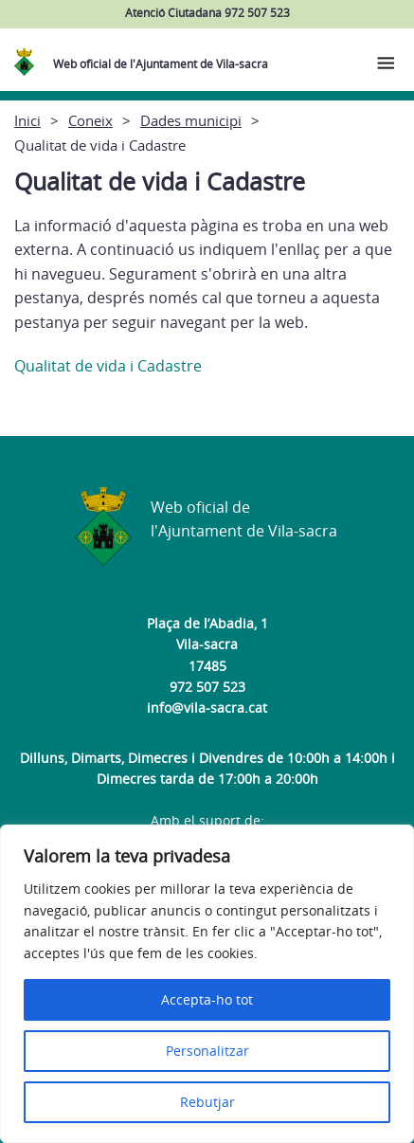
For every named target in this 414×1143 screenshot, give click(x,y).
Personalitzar (207, 1051)
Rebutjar (207, 1102)
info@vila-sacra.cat (207, 707)
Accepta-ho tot (207, 999)
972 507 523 (207, 687)
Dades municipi (191, 120)
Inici (27, 120)
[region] (207, 984)
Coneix (90, 120)
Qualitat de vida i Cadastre (108, 365)
